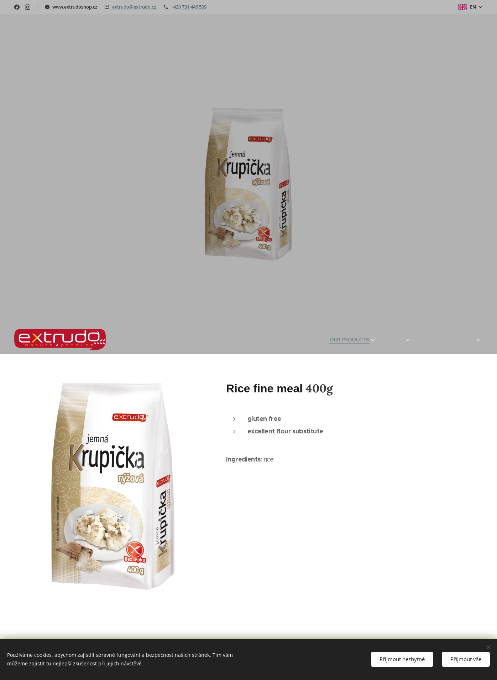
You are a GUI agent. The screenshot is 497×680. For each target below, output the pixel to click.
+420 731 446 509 (188, 7)
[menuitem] (307, 340)
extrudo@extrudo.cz (134, 7)
